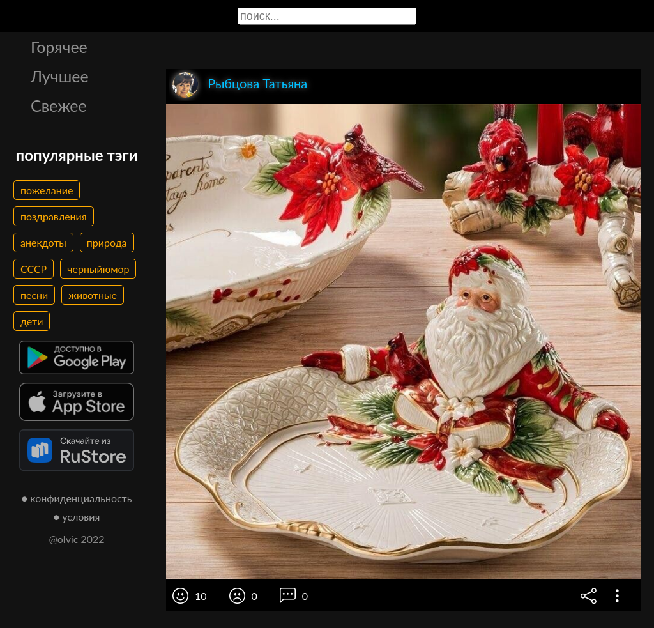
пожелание (46, 190)
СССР (33, 269)
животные (92, 295)
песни (34, 295)
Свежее (59, 105)
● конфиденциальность (77, 498)
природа (107, 242)
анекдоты (43, 242)
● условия (77, 516)
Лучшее (60, 76)
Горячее (59, 46)
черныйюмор (98, 269)
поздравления (53, 216)
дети (31, 321)
